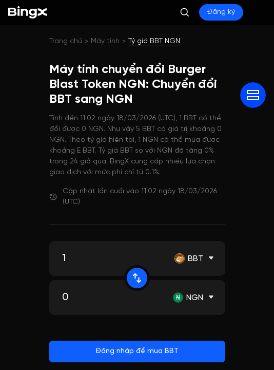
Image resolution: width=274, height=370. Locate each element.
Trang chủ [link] (65, 41)
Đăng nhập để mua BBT (137, 351)
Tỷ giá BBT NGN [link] (154, 41)
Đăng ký (221, 12)
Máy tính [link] (105, 41)
